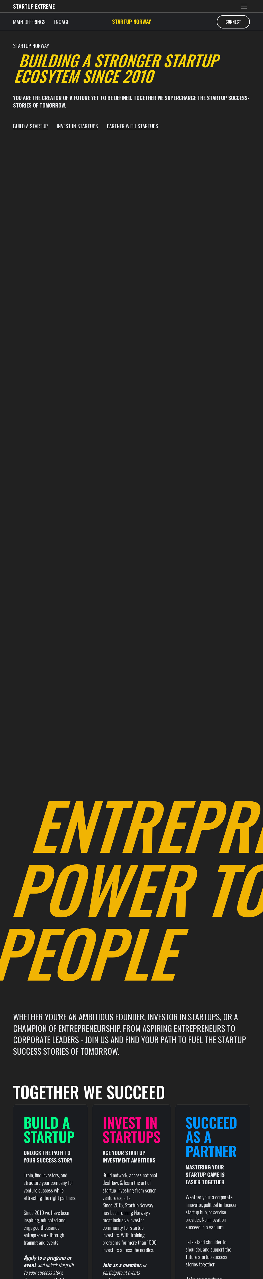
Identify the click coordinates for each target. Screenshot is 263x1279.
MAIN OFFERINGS (29, 22)
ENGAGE (61, 22)
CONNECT (233, 22)
